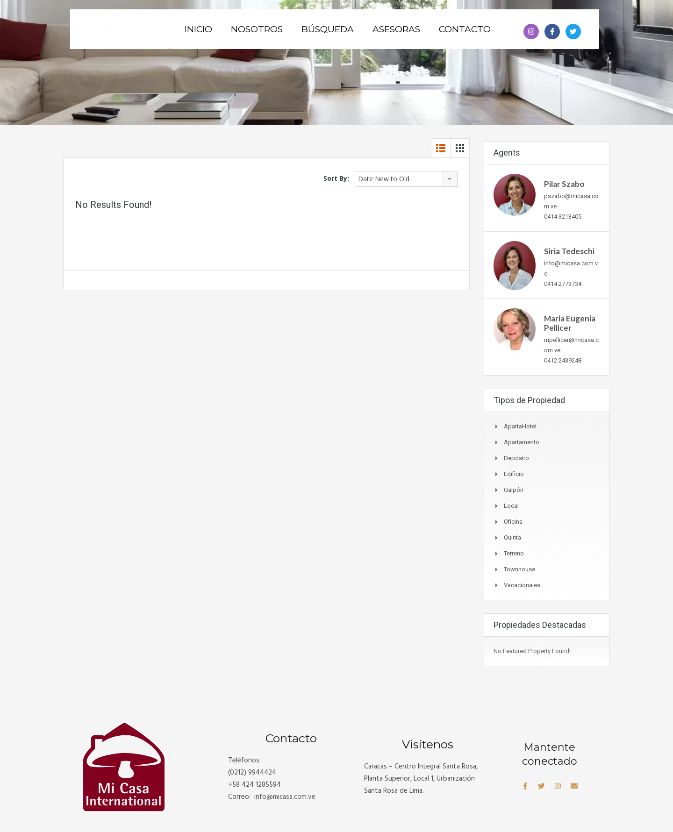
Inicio (198, 29)
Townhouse (519, 569)
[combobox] (406, 179)
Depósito (516, 458)
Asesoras (396, 29)
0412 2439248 (562, 360)
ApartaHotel (520, 426)
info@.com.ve (284, 797)
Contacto (465, 29)
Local (511, 505)
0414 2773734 (562, 283)
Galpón (513, 489)
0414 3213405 (562, 216)
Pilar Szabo (564, 184)
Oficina (513, 521)
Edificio (514, 473)
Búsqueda (327, 29)
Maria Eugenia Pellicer (569, 323)
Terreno (514, 553)
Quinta (512, 537)
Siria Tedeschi (569, 251)
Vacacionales (522, 585)
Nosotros (257, 29)
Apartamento (521, 442)
